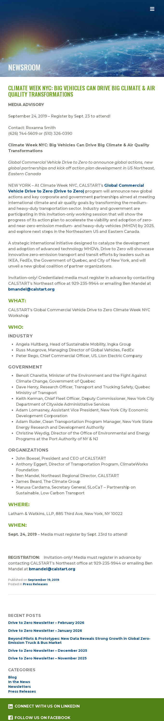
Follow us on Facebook (39, 717)
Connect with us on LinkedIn (43, 706)
